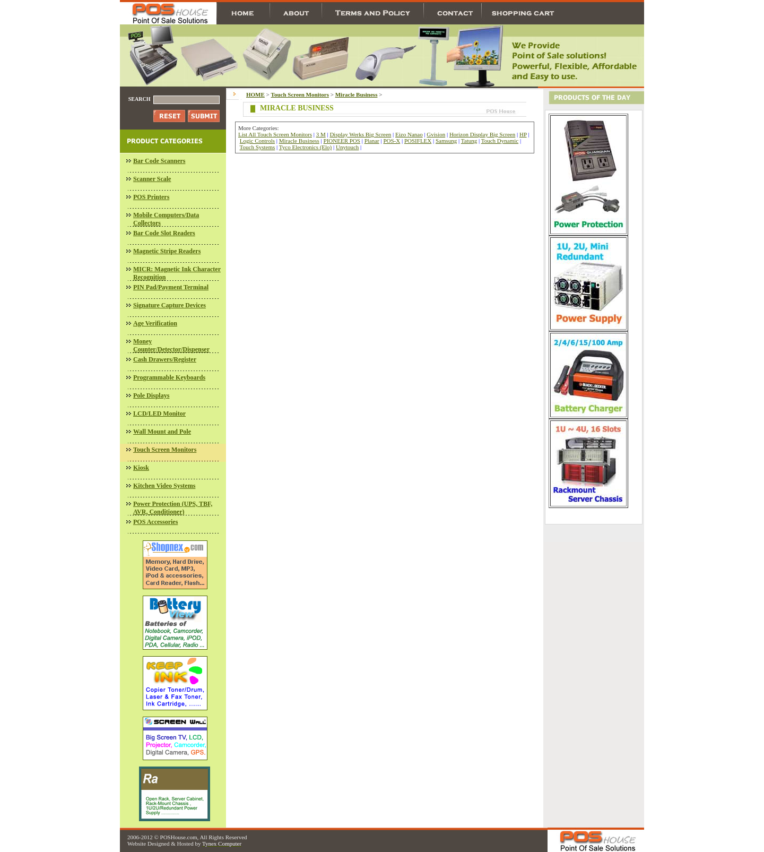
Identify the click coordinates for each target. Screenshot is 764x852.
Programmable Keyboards (169, 377)
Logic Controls (257, 140)
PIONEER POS (342, 140)
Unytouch (347, 147)
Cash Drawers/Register (164, 359)
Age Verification (155, 323)
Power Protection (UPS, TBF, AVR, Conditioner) (172, 507)
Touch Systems (257, 147)
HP (523, 134)
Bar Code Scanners (159, 161)
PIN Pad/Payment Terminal (171, 287)
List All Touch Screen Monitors (275, 134)
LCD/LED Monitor (159, 413)
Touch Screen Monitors (164, 449)
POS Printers (151, 197)
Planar (371, 140)
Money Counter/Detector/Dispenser (171, 345)
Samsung (446, 140)
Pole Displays (151, 395)
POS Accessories (155, 522)
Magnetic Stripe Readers (167, 251)
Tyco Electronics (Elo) (305, 147)
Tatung (469, 140)
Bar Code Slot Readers (164, 233)
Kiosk (141, 467)
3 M (321, 134)
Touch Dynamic (499, 140)
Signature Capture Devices (169, 305)
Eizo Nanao (409, 134)
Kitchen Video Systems (164, 485)
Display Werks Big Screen (360, 134)
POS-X (391, 140)
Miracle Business (299, 140)
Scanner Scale (152, 179)
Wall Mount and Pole (162, 431)
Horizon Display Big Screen (482, 134)
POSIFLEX (417, 140)
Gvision (436, 134)
